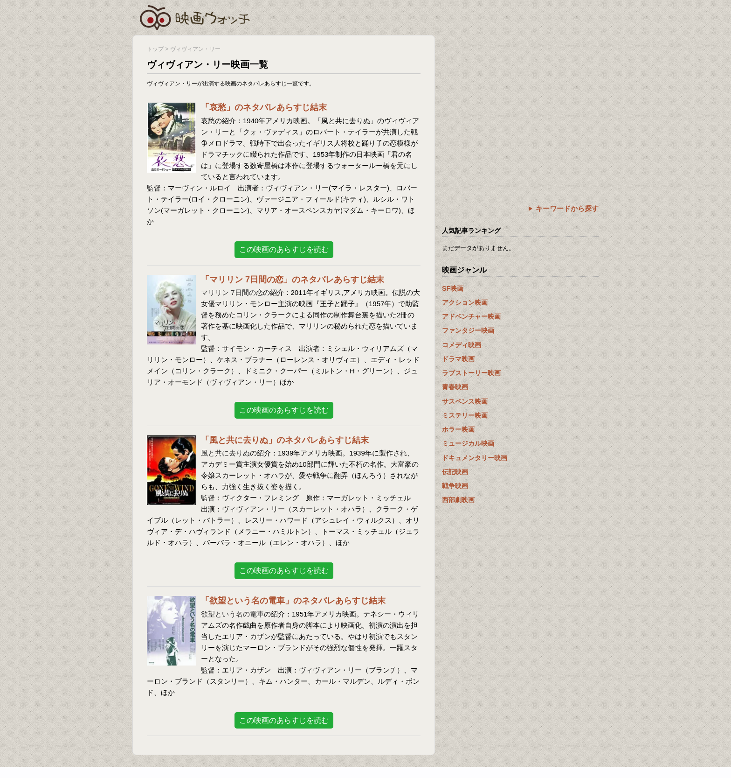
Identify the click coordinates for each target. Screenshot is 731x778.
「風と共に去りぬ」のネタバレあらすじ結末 (285, 440)
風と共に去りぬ (225, 453)
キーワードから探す (567, 208)
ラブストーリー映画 (471, 373)
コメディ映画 (461, 345)
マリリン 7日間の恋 (232, 292)
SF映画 (452, 288)
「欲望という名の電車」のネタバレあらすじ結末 (293, 600)
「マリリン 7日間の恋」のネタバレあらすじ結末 (292, 279)
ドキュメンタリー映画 (474, 458)
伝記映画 (455, 472)
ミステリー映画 (465, 415)
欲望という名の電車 (232, 614)
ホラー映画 (458, 429)
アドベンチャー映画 (471, 316)
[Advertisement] (520, 100)
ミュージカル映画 (468, 443)
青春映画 (455, 387)
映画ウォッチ (195, 16)
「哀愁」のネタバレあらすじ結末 (264, 107)
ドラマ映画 (458, 359)
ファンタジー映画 (468, 330)
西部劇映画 (458, 500)
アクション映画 (465, 302)
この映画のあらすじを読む (284, 249)
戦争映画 (455, 486)
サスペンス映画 (465, 401)
